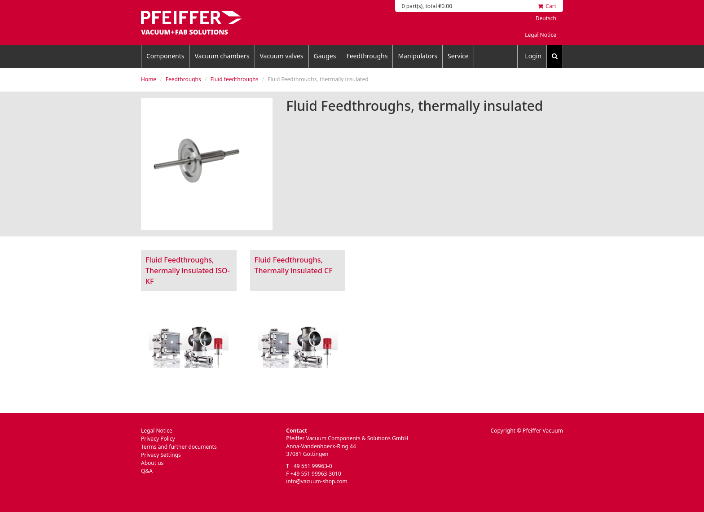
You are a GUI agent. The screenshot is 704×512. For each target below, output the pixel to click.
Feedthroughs (366, 56)
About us (152, 463)
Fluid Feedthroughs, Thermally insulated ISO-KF (187, 270)
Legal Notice (540, 35)
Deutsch (546, 18)
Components (165, 56)
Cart (547, 6)
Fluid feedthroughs (234, 79)
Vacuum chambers (221, 56)
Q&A (147, 471)
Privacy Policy (158, 438)
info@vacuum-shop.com (316, 481)
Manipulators (417, 56)
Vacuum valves (282, 56)
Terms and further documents (179, 447)
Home (148, 79)
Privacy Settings (161, 455)
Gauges (325, 56)
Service (458, 56)
